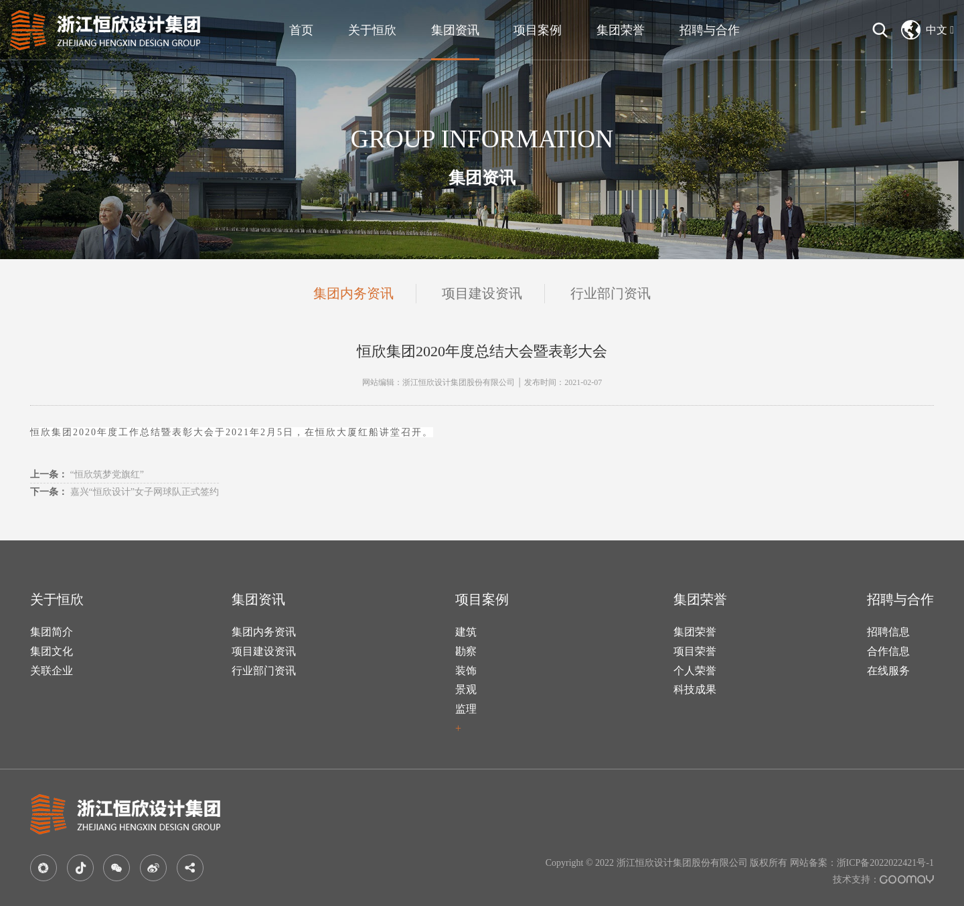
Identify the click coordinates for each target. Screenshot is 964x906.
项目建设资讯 (482, 293)
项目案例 (537, 30)
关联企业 (51, 670)
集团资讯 (455, 30)
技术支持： (883, 880)
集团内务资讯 (353, 293)
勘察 (466, 651)
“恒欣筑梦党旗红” (87, 474)
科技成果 (694, 689)
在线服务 (888, 670)
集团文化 (51, 651)
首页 (301, 30)
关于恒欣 (372, 30)
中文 (927, 30)
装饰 (466, 670)
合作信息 (888, 651)
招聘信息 (888, 631)
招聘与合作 (709, 30)
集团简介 (51, 631)
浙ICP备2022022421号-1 (885, 863)
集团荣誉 (620, 30)
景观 (466, 689)
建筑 (466, 631)
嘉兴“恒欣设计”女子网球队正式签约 (124, 492)
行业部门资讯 (610, 293)
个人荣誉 (694, 670)
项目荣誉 (694, 651)
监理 (466, 708)
